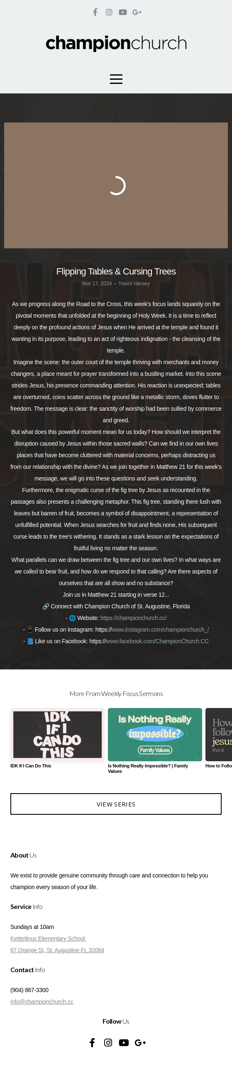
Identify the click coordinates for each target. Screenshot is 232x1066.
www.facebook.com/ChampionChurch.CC (157, 641)
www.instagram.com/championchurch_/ (160, 629)
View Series (116, 804)
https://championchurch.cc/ (133, 618)
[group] (57, 741)
